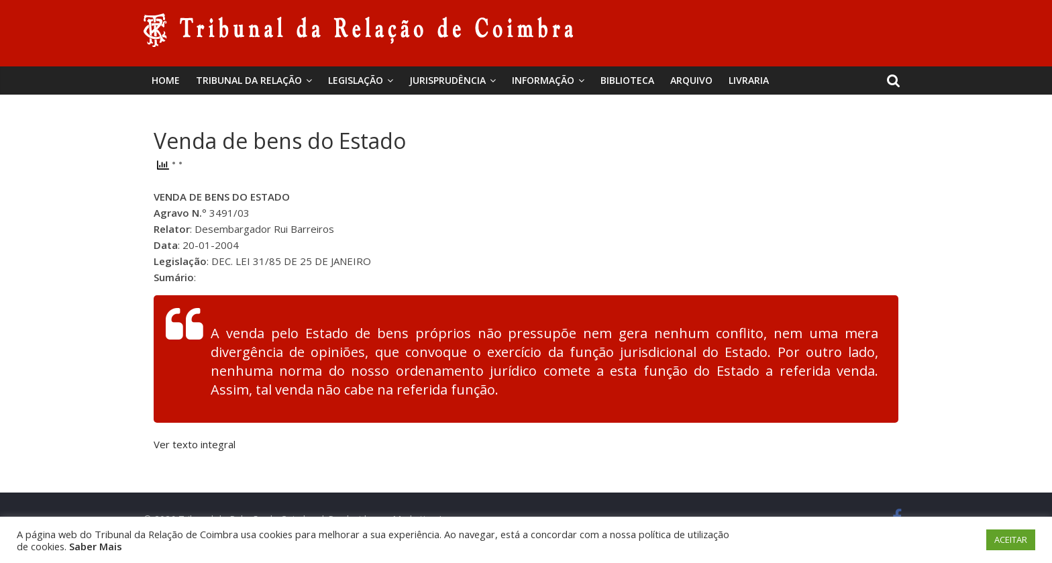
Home (166, 80)
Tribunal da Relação (249, 80)
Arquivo (691, 80)
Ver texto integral (194, 444)
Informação (543, 80)
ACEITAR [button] (1010, 539)
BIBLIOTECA (627, 80)
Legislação (355, 80)
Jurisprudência (447, 80)
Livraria (749, 80)
